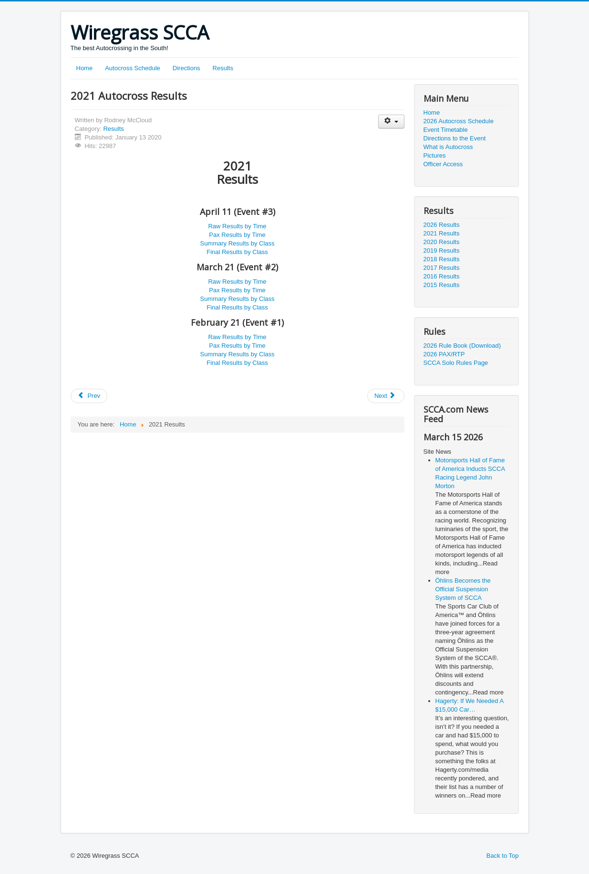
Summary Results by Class (237, 243)
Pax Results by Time (237, 234)
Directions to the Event (455, 138)
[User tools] (391, 121)
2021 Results (442, 233)
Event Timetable (446, 129)
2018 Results (442, 259)
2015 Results (442, 284)
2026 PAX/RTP (444, 354)
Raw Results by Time (237, 226)
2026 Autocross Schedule (459, 121)
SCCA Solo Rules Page (456, 362)
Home (84, 68)
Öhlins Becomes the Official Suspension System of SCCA (463, 589)
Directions (186, 68)
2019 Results (442, 250)
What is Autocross (448, 146)
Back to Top (502, 855)
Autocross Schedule (132, 68)
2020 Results (442, 241)
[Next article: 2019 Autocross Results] (385, 396)
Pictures (435, 155)
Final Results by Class (237, 252)
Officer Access (443, 164)
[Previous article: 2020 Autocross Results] (89, 396)
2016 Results (442, 276)
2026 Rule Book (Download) (462, 345)
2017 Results (442, 267)
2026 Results (442, 224)
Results (223, 68)
